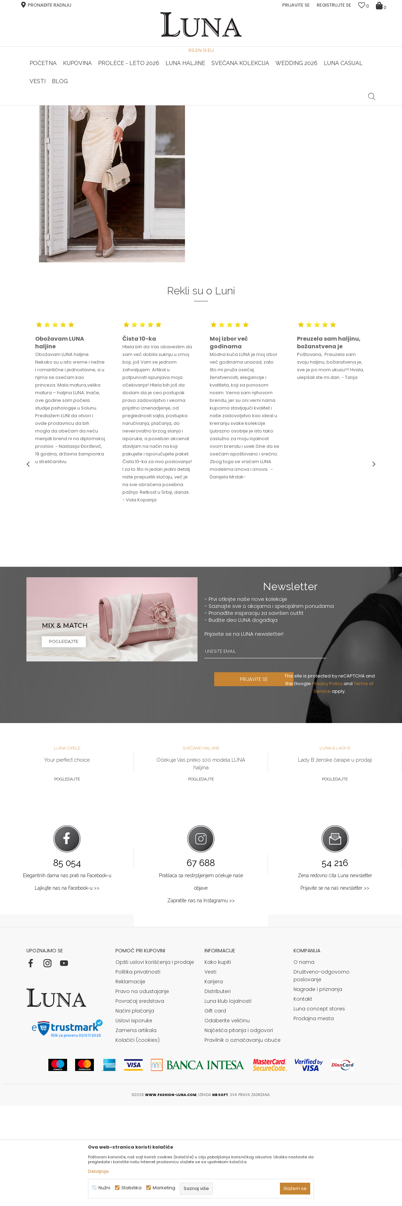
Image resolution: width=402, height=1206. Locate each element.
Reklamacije (130, 1081)
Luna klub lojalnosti (227, 1101)
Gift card (215, 1111)
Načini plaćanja (134, 1111)
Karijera (213, 1081)
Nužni (104, 1187)
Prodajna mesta (314, 1118)
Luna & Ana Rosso (258, 105)
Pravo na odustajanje (142, 1091)
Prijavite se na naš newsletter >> (334, 988)
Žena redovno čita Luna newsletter (335, 975)
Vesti (210, 1072)
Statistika (131, 1187)
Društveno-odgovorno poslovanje (321, 1076)
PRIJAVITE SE (255, 779)
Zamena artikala (135, 1130)
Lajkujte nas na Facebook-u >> (67, 988)
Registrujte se (334, 5)
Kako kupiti (217, 1062)
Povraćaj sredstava (139, 1101)
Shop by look (83, 115)
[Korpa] (382, 5)
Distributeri (217, 1091)
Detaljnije (98, 1171)
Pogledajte (67, 879)
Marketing (164, 1187)
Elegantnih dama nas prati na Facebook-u (67, 975)
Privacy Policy (328, 783)
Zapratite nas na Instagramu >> (201, 1000)
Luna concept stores (319, 1108)
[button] (372, 91)
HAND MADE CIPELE (142, 105)
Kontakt (303, 1099)
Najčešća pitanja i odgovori (238, 1130)
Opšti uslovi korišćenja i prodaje (154, 1062)
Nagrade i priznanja (318, 1089)
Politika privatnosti (137, 1072)
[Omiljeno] (363, 6)
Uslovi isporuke (133, 1120)
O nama (304, 1062)
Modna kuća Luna (45, 115)
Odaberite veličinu (227, 1120)
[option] (143, 105)
